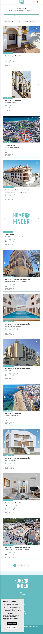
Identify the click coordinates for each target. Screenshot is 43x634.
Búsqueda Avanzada (21, 16)
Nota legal (18, 626)
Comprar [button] (21, 597)
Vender (21, 602)
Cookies (30, 626)
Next (38, 39)
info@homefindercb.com (21, 614)
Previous (4, 39)
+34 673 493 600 (21, 611)
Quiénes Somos (21, 594)
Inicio (21, 592)
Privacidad (24, 626)
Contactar (21, 604)
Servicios (22, 599)
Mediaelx (23, 628)
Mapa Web (35, 626)
